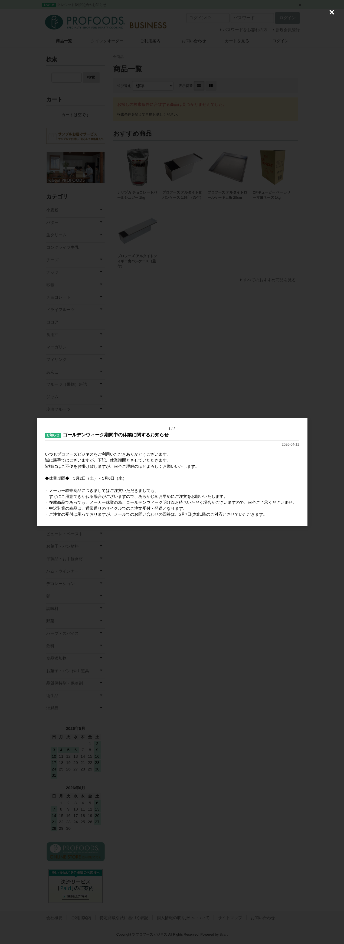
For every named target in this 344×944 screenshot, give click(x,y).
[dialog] (172, 472)
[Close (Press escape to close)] (332, 12)
